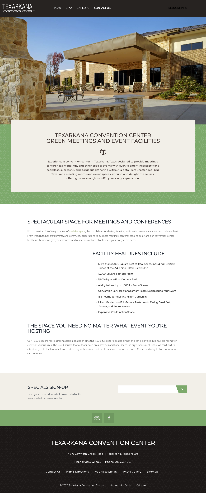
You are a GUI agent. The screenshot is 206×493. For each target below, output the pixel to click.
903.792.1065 (92, 461)
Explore (83, 7)
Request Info (177, 7)
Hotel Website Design (120, 485)
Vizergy (141, 485)
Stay (69, 7)
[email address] (146, 389)
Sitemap (152, 471)
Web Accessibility (105, 471)
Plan (57, 7)
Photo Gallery (132, 471)
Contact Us (102, 7)
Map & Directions (77, 471)
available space (77, 231)
